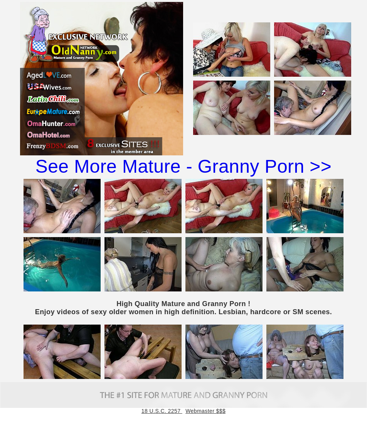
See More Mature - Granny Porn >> (183, 166)
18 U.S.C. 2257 (161, 411)
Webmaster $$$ (205, 411)
